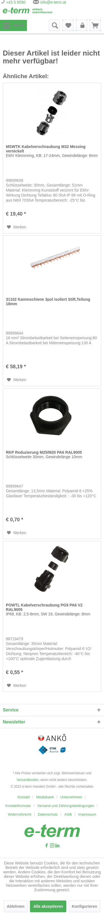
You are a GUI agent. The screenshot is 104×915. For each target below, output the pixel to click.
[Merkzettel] (67, 25)
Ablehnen (16, 906)
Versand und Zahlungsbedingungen (65, 806)
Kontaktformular (18, 806)
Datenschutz (48, 814)
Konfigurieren (84, 906)
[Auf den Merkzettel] (16, 227)
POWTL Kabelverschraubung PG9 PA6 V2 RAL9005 (48, 609)
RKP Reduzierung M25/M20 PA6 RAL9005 (44, 454)
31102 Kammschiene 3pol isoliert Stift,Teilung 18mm (48, 301)
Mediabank (45, 797)
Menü (13, 24)
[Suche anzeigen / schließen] (54, 25)
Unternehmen (71, 797)
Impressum (87, 814)
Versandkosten (28, 780)
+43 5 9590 (15, 2)
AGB (68, 814)
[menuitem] (13, 25)
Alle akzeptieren (48, 906)
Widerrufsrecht (19, 814)
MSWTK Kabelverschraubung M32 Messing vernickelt (52, 151)
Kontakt (23, 797)
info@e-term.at (53, 2)
